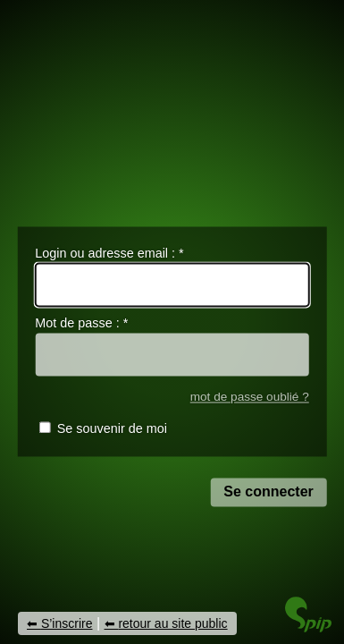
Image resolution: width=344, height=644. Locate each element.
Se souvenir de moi (112, 429)
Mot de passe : (81, 324)
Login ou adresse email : (109, 253)
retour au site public (172, 623)
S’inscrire (67, 623)
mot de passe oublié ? (249, 396)
